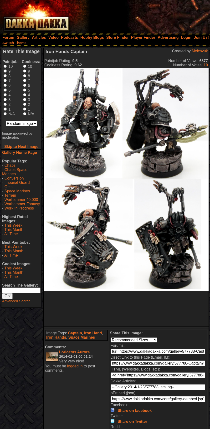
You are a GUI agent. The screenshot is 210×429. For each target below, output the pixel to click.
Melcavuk (200, 51)
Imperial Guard (17, 182)
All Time (11, 234)
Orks (9, 187)
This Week (13, 225)
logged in (75, 366)
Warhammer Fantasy (22, 204)
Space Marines (17, 191)
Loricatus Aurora (74, 352)
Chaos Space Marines (14, 172)
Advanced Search (16, 301)
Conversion (14, 178)
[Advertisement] (146, 15)
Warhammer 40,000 (21, 200)
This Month (13, 230)
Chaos (10, 165)
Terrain (10, 195)
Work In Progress (19, 208)
